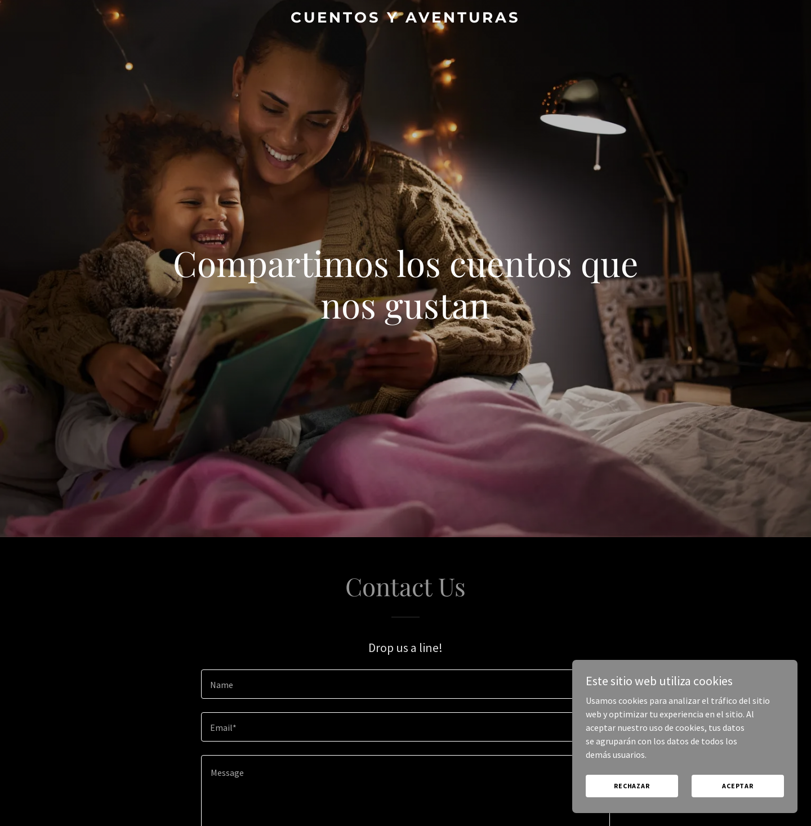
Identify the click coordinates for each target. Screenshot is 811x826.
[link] (405, 19)
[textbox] (405, 684)
